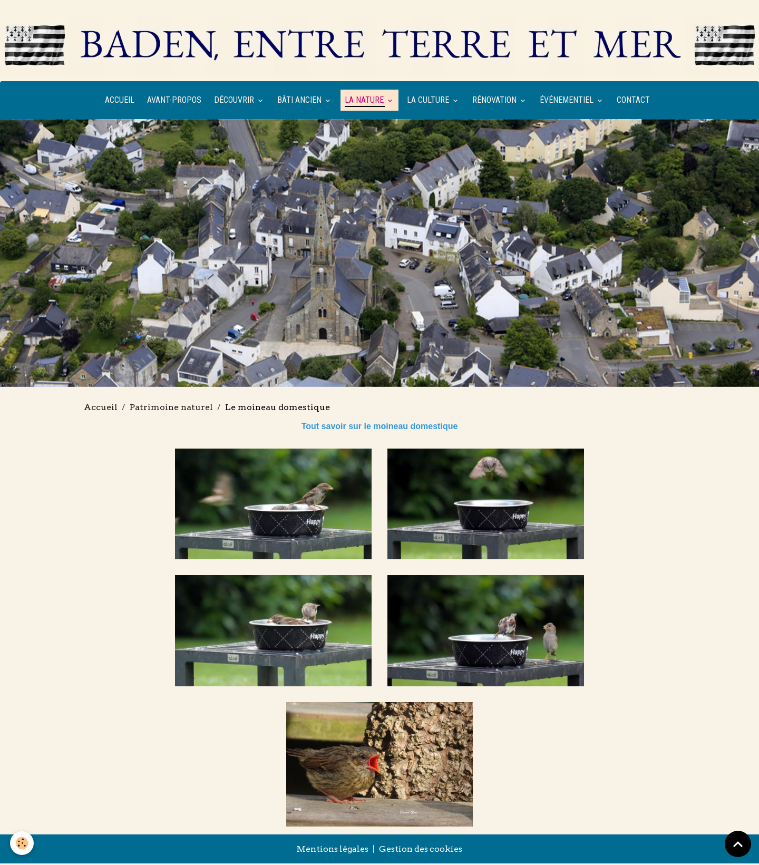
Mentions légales (331, 850)
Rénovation (495, 101)
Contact (633, 101)
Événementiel (568, 101)
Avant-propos (174, 101)
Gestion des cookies (421, 850)
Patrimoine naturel (171, 409)
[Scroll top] (738, 844)
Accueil (119, 101)
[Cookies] (22, 843)
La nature (365, 101)
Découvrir (235, 101)
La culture (429, 101)
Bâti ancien (300, 101)
